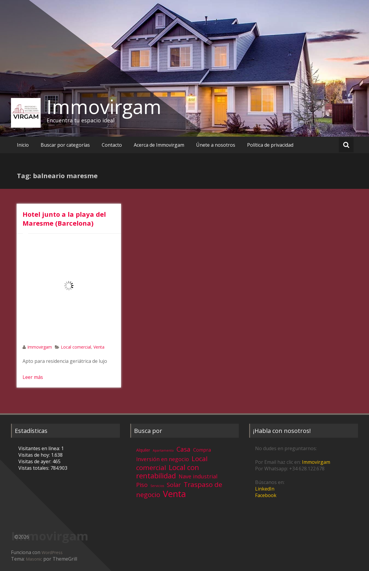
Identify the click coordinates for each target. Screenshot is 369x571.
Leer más (33, 377)
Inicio (23, 145)
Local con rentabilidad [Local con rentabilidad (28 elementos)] (167, 471)
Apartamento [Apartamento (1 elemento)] (163, 450)
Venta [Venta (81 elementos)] (174, 494)
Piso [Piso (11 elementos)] (142, 485)
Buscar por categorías (65, 145)
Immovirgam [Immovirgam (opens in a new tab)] (316, 462)
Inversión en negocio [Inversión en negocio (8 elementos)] (162, 459)
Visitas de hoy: (34, 455)
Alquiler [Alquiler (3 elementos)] (143, 450)
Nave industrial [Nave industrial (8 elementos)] (198, 476)
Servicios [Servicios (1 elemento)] (157, 486)
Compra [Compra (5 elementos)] (202, 450)
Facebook (265, 495)
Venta (98, 347)
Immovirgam (104, 107)
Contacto (112, 145)
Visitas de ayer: (35, 461)
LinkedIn (264, 488)
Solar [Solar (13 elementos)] (174, 484)
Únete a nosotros (215, 145)
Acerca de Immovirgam (159, 145)
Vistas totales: (34, 468)
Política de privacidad (270, 145)
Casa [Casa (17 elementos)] (183, 449)
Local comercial (76, 347)
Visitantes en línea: (39, 448)
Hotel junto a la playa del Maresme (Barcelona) (64, 218)
